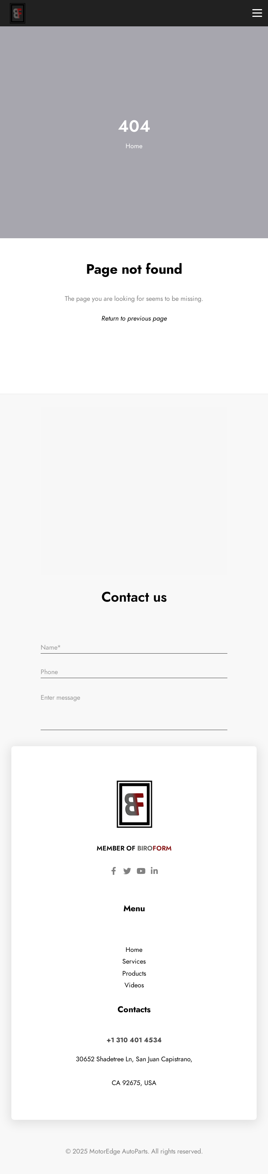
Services (134, 961)
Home (134, 145)
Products (134, 973)
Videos (134, 985)
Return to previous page (134, 318)
